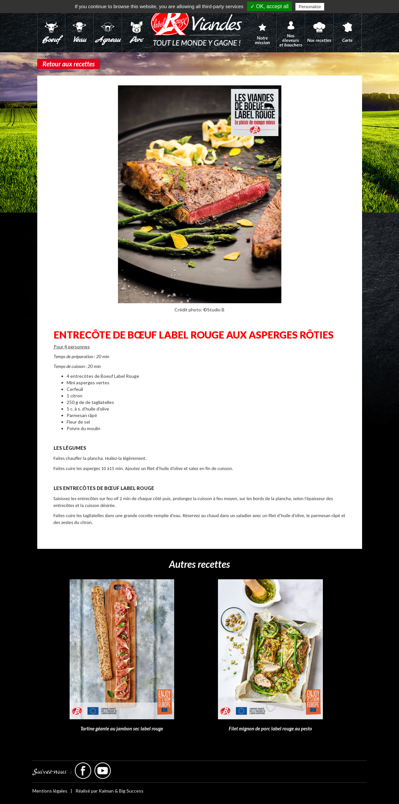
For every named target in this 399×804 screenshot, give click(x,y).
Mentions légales (49, 791)
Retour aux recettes (68, 64)
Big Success (131, 791)
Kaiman (106, 791)
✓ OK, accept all (269, 6)
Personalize (310, 6)
